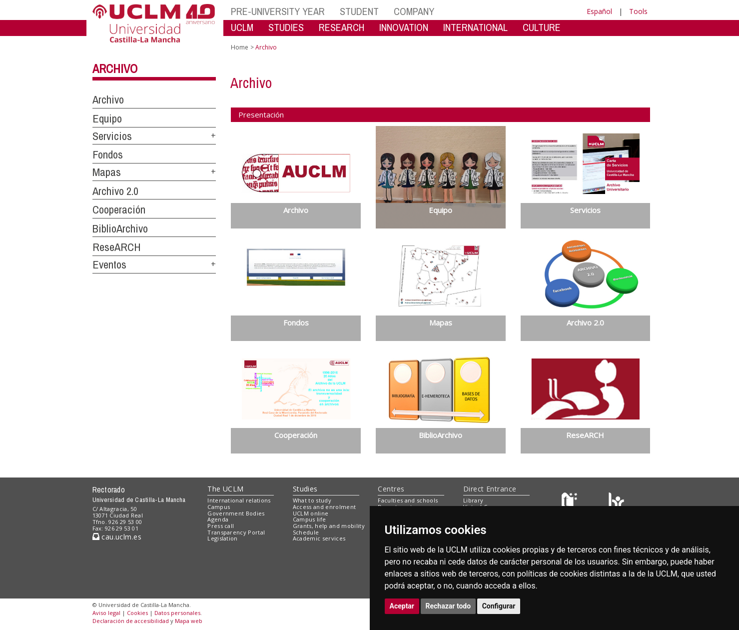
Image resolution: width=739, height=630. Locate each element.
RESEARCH (341, 27)
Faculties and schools (408, 500)
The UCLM (225, 489)
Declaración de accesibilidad (130, 620)
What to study (312, 500)
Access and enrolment (324, 506)
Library (473, 500)
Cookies (137, 612)
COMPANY (414, 11)
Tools (638, 11)
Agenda (217, 519)
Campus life (309, 519)
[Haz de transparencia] (571, 503)
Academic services (319, 538)
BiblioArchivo (120, 228)
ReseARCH (116, 247)
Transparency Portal (236, 532)
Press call (220, 526)
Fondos (107, 154)
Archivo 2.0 (115, 191)
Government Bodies (236, 513)
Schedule (306, 532)
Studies (305, 489)
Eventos (109, 264)
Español (599, 11)
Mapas (106, 172)
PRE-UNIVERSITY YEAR (278, 11)
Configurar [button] (499, 606)
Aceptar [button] (402, 606)
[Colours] (616, 503)
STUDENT (359, 11)
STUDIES (286, 27)
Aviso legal (106, 612)
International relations (239, 500)
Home (239, 47)
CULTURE (542, 27)
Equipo (107, 118)
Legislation (222, 538)
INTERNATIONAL (475, 27)
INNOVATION (403, 27)
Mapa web (188, 620)
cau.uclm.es (116, 537)
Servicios (112, 136)
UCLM (242, 27)
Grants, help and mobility (329, 526)
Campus (218, 506)
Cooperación (118, 209)
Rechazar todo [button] (448, 606)
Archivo (114, 68)
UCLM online (311, 513)
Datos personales (177, 612)
